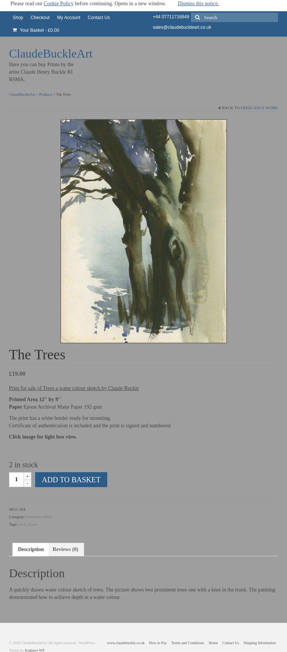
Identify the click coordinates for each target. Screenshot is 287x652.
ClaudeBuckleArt (51, 53)
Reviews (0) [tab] (65, 549)
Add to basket (71, 480)
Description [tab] (31, 549)
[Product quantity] (16, 479)
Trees (33, 524)
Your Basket (36, 30)
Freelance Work (259, 107)
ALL (23, 524)
